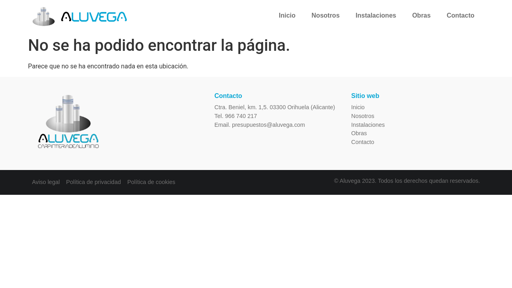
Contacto (460, 15)
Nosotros (326, 15)
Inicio (287, 15)
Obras (421, 15)
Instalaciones (376, 15)
